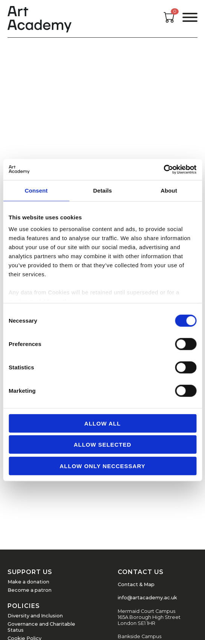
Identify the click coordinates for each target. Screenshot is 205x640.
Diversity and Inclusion (35, 616)
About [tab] (169, 190)
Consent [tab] (36, 190)
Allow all (102, 423)
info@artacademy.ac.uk (147, 597)
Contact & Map (136, 584)
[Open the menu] (189, 18)
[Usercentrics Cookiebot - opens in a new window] (163, 170)
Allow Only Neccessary (103, 465)
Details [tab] (102, 190)
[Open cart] (169, 20)
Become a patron (30, 590)
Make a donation (28, 582)
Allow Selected (102, 444)
